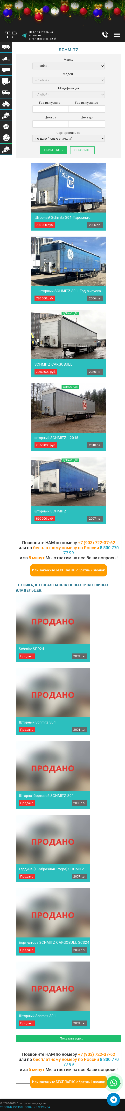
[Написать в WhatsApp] (113, 1082)
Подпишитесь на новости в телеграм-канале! (42, 36)
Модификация (68, 88)
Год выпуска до (86, 102)
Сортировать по (68, 133)
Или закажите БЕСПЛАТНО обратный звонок (68, 570)
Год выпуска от (50, 102)
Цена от (50, 117)
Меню (117, 35)
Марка (68, 59)
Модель (69, 74)
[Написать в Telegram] (113, 1099)
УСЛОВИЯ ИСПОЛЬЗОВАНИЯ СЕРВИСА (25, 1107)
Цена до (87, 117)
